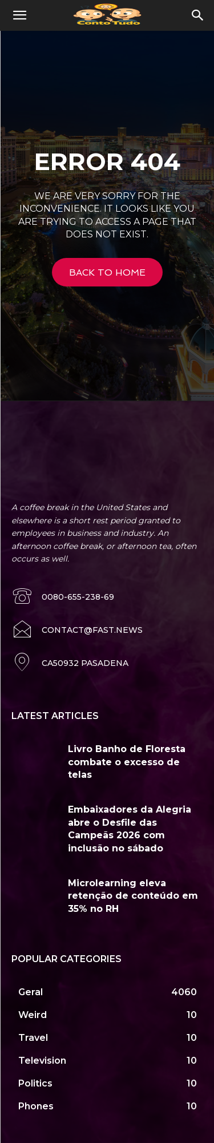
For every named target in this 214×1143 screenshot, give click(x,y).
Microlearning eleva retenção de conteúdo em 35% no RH (133, 896)
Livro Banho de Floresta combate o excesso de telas (126, 762)
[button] (19, 15)
